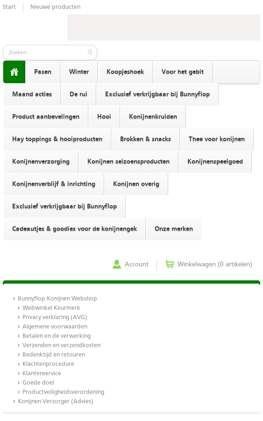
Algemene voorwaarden (54, 327)
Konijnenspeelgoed (215, 161)
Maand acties (32, 94)
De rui (78, 94)
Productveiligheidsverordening (63, 392)
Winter (79, 72)
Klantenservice (41, 374)
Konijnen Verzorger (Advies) (55, 402)
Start (9, 7)
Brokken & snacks (145, 139)
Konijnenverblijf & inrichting (53, 184)
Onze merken (174, 229)
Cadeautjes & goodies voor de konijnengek (74, 229)
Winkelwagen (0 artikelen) (215, 264)
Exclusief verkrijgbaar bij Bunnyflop (157, 94)
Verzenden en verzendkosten (61, 346)
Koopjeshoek (125, 72)
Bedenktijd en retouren (53, 355)
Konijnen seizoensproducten (128, 161)
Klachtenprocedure (48, 364)
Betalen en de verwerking (56, 336)
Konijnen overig (136, 184)
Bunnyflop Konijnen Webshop (57, 299)
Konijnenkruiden (153, 117)
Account (137, 264)
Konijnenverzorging (41, 161)
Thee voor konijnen (217, 139)
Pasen (42, 72)
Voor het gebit (183, 72)
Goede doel (38, 383)
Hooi (104, 117)
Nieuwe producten (55, 7)
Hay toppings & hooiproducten (57, 139)
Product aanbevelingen (45, 117)
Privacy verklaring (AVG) (54, 317)
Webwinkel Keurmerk (51, 308)
